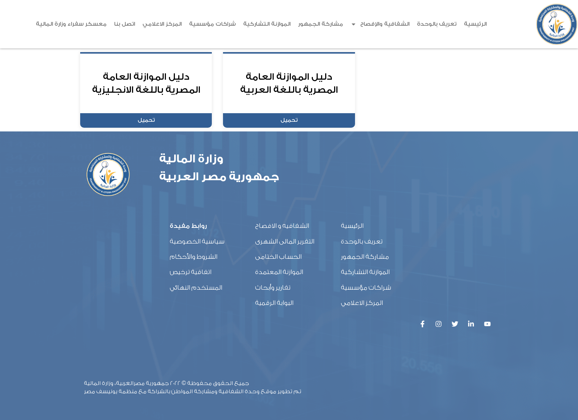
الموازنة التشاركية (266, 24)
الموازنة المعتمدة (279, 272)
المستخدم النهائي (196, 287)
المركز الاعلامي (162, 24)
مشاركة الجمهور (320, 24)
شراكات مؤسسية (212, 24)
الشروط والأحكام (193, 256)
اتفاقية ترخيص (190, 272)
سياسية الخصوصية (197, 241)
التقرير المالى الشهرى (284, 241)
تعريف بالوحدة (436, 24)
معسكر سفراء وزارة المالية (71, 24)
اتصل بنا (124, 24)
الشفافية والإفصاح (380, 24)
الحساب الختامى (278, 256)
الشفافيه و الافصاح (282, 225)
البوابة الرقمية (274, 302)
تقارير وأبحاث (272, 287)
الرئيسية (475, 24)
